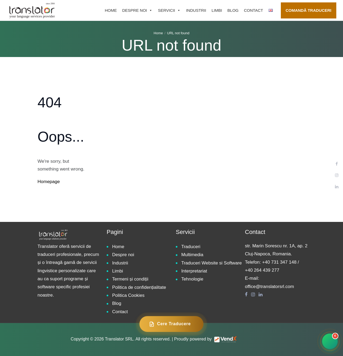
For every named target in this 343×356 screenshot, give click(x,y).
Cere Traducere (170, 324)
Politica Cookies (128, 295)
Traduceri (190, 246)
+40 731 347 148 (279, 262)
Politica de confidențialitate (139, 287)
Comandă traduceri (308, 10)
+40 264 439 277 (262, 270)
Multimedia (192, 254)
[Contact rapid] (330, 341)
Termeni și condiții (130, 279)
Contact (253, 10)
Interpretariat (194, 271)
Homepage (49, 181)
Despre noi (137, 10)
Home (111, 10)
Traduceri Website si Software (211, 263)
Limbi (216, 10)
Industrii (196, 10)
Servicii (169, 10)
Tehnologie (192, 279)
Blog (233, 10)
